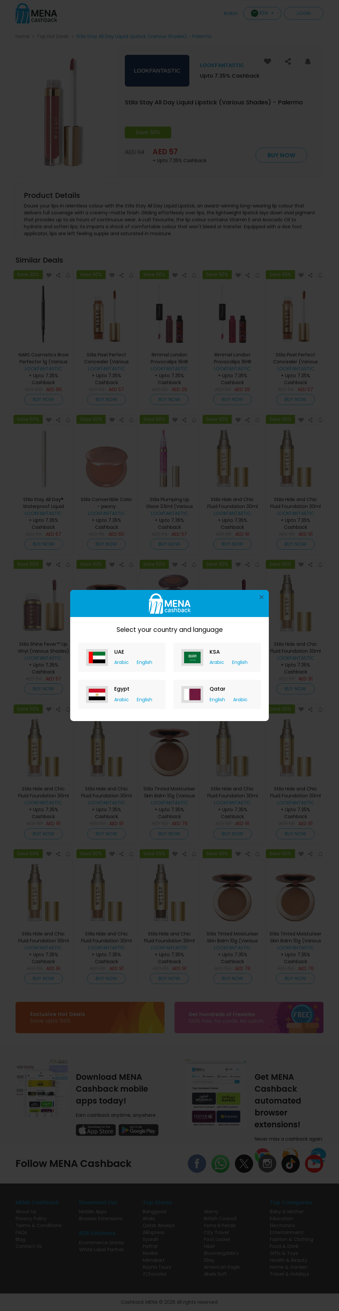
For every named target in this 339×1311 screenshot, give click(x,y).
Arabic (122, 662)
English (144, 662)
